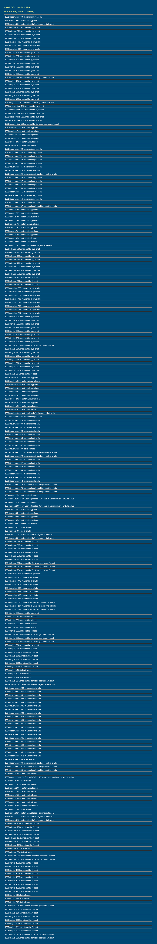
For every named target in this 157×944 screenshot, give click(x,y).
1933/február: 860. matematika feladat (21, 281)
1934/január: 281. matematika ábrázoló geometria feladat (29, 538)
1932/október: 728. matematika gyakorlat (22, 131)
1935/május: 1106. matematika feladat (21, 920)
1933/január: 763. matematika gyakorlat (22, 227)
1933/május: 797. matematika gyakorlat (22, 352)
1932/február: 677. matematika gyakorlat (22, 27)
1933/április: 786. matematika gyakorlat (22, 317)
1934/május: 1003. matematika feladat (21, 663)
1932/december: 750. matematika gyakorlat (23, 188)
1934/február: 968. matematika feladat (21, 549)
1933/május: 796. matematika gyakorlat (22, 349)
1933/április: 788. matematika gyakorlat (22, 324)
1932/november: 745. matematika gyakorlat (23, 167)
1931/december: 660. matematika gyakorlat (23, 17)
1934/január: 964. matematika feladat (21, 524)
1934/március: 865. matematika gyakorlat (22, 574)
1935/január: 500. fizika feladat (18, 809)
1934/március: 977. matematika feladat (21, 577)
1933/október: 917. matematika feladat (21, 406)
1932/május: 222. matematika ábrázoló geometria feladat (29, 102)
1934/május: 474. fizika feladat (18, 677)
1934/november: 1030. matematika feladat (23, 691)
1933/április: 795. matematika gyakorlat (22, 342)
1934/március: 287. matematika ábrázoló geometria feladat (30, 606)
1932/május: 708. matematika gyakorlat (22, 88)
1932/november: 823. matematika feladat (22, 170)
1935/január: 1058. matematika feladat (21, 791)
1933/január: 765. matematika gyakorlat (22, 235)
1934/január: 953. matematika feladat (21, 495)
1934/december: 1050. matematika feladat (23, 749)
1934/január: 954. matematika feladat (21, 502)
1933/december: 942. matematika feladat (22, 463)
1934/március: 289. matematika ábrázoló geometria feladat (30, 609)
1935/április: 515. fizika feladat (18, 902)
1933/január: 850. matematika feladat (21, 238)
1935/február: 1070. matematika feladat (22, 834)
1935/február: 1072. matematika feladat (22, 841)
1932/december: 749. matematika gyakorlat (23, 185)
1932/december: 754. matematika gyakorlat (23, 199)
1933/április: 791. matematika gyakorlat (22, 334)
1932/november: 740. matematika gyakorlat (23, 152)
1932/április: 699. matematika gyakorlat (22, 63)
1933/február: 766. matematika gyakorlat (22, 249)
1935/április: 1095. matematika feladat (21, 877)
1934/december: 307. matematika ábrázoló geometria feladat (31, 766)
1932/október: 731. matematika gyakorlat (22, 138)
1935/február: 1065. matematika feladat (22, 823)
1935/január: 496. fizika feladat (18, 781)
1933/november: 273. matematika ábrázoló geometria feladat (31, 456)
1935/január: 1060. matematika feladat (21, 798)
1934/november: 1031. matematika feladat (23, 695)
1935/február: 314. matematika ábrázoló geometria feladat (30, 856)
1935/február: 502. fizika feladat (18, 848)
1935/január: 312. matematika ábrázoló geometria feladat (29, 816)
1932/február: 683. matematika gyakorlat (22, 38)
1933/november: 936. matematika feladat (22, 442)
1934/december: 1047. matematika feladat (23, 741)
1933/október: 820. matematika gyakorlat (22, 388)
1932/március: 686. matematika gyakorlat (22, 42)
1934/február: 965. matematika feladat (21, 541)
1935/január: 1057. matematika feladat (21, 788)
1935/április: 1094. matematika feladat (21, 873)
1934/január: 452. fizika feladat (18, 527)
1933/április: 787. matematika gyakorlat (22, 320)
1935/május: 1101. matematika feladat (21, 909)
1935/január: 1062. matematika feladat (21, 806)
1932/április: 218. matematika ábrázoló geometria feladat (29, 77)
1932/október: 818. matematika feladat (21, 145)
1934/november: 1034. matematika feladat (23, 702)
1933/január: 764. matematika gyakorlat (22, 231)
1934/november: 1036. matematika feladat (23, 706)
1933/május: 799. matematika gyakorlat (22, 359)
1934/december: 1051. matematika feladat (23, 752)
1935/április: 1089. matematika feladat (21, 863)
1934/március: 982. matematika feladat (21, 588)
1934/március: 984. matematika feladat (21, 591)
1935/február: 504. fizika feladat (18, 852)
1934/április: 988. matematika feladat (21, 631)
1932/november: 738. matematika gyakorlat (23, 149)
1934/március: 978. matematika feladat (21, 581)
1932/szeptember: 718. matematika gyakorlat (24, 113)
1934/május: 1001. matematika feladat (21, 656)
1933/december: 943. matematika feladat (22, 467)
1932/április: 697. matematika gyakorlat (22, 56)
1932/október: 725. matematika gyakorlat (22, 127)
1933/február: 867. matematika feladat (21, 284)
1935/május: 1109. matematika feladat (21, 923)
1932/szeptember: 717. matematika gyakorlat (24, 110)
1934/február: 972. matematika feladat (21, 559)
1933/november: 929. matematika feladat (22, 420)
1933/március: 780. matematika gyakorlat (22, 299)
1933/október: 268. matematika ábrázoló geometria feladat (30, 413)
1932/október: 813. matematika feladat (21, 142)
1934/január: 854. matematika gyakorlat (22, 513)
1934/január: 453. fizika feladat (18, 531)
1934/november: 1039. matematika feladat (23, 716)
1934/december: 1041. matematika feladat (23, 724)
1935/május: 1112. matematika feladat (21, 931)
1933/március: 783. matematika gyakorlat (22, 309)
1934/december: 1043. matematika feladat (23, 731)
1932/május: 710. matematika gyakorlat (22, 95)
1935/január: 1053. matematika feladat (21, 774)
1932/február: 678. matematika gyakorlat (22, 31)
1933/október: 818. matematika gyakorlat (22, 381)
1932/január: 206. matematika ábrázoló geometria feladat (29, 24)
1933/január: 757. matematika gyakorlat (22, 213)
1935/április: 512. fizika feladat (18, 895)
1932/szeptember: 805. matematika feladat (23, 120)
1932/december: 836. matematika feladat (22, 202)
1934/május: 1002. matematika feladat (21, 659)
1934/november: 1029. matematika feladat (23, 688)
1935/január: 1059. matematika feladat (21, 795)
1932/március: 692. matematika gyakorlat (22, 49)
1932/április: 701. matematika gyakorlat (22, 70)
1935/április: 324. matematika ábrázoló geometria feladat (29, 906)
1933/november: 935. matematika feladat (22, 438)
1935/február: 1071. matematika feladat (22, 838)
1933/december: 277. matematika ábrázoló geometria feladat (31, 492)
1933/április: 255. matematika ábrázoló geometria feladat (29, 345)
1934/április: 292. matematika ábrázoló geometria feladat (29, 638)
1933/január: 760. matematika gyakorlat (22, 220)
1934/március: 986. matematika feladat (21, 595)
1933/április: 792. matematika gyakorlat (22, 338)
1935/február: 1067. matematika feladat (22, 831)
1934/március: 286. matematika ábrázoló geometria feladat (30, 602)
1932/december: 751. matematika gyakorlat (23, 192)
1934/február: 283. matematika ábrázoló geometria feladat (30, 566)
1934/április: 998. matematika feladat (21, 627)
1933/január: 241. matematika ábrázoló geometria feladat (29, 245)
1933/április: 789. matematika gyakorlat (22, 327)
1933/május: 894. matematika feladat (21, 374)
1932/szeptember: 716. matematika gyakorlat (24, 106)
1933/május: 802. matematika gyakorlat (22, 370)
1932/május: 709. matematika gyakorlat (22, 92)
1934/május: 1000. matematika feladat (21, 652)
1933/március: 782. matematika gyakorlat (22, 306)
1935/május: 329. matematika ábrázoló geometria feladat (29, 938)
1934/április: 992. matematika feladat (21, 624)
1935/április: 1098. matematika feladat (21, 888)
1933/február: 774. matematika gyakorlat (22, 270)
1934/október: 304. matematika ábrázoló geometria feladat (30, 684)
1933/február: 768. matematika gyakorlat (22, 256)
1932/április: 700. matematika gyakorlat (22, 67)
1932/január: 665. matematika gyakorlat (22, 20)
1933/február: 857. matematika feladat (21, 277)
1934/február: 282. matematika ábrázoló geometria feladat (30, 563)
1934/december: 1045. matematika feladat (23, 738)
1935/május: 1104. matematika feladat (21, 913)
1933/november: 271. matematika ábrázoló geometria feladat (31, 452)
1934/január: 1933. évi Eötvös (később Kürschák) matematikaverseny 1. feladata (39, 499)
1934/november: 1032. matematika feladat (23, 699)
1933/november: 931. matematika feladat (22, 427)
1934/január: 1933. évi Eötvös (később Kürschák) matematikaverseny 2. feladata (39, 506)
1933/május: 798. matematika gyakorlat (22, 356)
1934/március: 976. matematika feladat (21, 599)
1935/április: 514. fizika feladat (18, 898)
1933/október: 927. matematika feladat (21, 409)
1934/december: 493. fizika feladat (20, 759)
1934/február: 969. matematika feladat (21, 552)
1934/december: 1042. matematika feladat (23, 727)
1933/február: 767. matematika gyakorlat (22, 252)
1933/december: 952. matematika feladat (22, 481)
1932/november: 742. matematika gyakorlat (23, 160)
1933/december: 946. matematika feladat (22, 474)
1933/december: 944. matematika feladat (22, 470)
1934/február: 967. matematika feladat (21, 545)
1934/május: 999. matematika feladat (21, 649)
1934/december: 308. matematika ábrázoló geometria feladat (31, 770)
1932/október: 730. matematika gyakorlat (22, 135)
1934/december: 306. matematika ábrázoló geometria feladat (31, 763)
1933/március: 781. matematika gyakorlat (22, 302)
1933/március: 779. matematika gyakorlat (22, 295)
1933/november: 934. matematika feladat (22, 434)
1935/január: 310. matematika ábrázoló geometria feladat (29, 813)
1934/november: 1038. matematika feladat (23, 713)
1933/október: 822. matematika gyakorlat (22, 395)
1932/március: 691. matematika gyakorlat (22, 45)
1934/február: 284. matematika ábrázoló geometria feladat (30, 570)
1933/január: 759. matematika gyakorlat (22, 217)
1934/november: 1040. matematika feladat (23, 720)
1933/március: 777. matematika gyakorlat (22, 292)
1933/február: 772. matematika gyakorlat (22, 267)
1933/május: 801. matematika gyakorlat (22, 367)
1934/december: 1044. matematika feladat (23, 734)
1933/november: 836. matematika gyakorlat (23, 417)
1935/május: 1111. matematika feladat (21, 927)
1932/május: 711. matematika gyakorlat (22, 99)
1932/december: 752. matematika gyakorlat (23, 195)
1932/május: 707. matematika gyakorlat (22, 85)
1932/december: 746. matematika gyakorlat (23, 177)
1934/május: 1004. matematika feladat (21, 666)
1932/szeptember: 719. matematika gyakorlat (24, 117)
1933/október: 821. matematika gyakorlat (22, 392)
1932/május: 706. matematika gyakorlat (22, 81)
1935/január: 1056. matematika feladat (21, 784)
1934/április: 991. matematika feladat (21, 620)
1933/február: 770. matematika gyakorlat (22, 263)
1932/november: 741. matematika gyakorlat (23, 156)
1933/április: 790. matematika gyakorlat (22, 331)
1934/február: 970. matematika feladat (21, 556)
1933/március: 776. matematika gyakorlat (22, 288)
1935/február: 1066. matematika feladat (22, 827)
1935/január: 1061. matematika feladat (21, 802)
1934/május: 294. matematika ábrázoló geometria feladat (29, 681)
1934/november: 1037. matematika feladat (23, 709)
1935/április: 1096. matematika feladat (21, 881)
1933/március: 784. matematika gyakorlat (22, 313)
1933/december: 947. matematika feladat (22, 477)
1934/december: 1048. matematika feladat (23, 745)
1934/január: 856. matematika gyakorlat (22, 520)
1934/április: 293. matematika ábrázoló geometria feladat (29, 641)
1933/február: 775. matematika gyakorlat (22, 274)
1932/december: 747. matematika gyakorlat (23, 181)
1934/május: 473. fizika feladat (18, 674)
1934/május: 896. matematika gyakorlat (22, 645)
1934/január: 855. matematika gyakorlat (22, 517)
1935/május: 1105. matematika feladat (21, 916)
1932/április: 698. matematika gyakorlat (22, 60)
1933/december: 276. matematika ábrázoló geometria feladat (31, 488)
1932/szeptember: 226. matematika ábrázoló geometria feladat (32, 124)
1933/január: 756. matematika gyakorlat (22, 210)
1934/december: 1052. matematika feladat (23, 756)
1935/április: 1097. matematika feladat (21, 884)
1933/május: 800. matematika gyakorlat (22, 363)
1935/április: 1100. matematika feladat (21, 891)
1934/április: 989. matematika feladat (21, 616)
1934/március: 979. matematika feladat (21, 584)
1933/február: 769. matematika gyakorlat (22, 259)
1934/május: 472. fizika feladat (18, 670)
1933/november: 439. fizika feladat (20, 449)
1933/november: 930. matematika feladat (22, 424)
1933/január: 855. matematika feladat (21, 242)
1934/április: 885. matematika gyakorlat (22, 613)
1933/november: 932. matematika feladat (22, 431)
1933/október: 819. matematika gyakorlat (22, 384)
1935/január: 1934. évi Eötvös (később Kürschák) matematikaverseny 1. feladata (39, 777)
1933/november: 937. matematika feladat (22, 445)
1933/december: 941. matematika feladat (22, 459)
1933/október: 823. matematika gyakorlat (22, 399)
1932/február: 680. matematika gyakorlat (22, 35)
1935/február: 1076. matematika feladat (22, 845)
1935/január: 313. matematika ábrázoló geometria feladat (29, 820)
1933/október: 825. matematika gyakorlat (22, 402)
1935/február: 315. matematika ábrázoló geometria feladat (30, 859)
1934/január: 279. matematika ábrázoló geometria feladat (29, 534)
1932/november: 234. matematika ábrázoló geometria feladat (31, 174)
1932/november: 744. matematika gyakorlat (23, 163)
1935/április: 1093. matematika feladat (21, 870)
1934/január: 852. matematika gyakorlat (22, 509)
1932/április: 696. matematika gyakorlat (22, 52)
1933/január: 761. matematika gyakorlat (22, 224)
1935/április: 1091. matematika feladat (21, 866)
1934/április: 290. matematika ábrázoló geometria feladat (29, 634)
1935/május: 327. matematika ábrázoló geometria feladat (29, 934)
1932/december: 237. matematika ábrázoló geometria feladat (31, 206)
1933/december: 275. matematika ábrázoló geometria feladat (31, 484)
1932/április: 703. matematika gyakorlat (22, 74)
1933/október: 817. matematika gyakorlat (22, 377)
